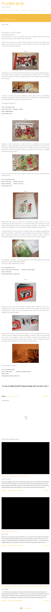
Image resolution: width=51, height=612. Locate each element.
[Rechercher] (45, 2)
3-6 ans (9, 10)
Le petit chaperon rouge (12, 396)
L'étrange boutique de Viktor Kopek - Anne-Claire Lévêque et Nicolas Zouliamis (25, 586)
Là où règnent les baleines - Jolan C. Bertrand (15, 476)
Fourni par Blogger (25, 608)
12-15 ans (31, 10)
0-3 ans (3, 10)
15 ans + (38, 10)
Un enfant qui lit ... (14, 3)
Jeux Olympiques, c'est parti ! (10, 531)
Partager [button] (45, 396)
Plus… (44, 10)
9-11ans (23, 10)
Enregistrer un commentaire (15, 490)
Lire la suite (46, 490)
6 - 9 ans (16, 10)
